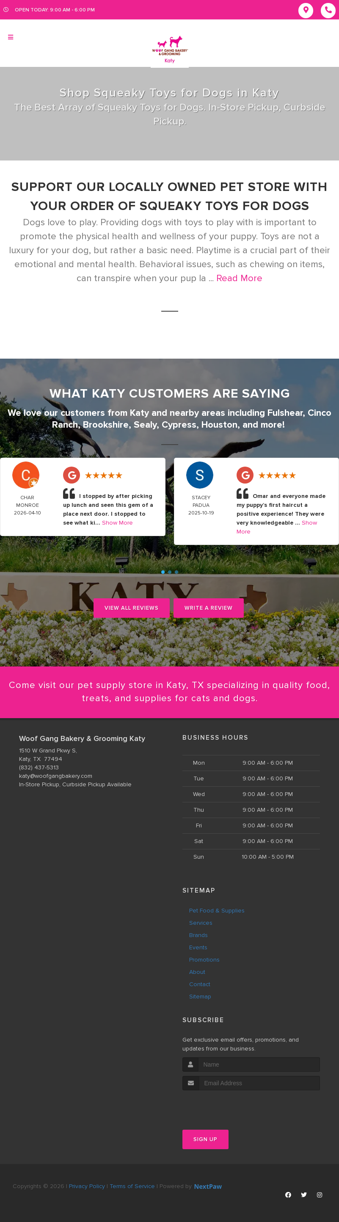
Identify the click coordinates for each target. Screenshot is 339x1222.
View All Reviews (132, 608)
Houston (219, 425)
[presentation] (227, 1106)
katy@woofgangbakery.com (55, 776)
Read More (239, 278)
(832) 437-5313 (39, 767)
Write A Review (209, 608)
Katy (139, 413)
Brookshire (106, 425)
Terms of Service (132, 1186)
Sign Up (205, 1139)
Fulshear (285, 413)
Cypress (179, 425)
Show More (117, 522)
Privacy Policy (87, 1186)
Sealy (145, 425)
